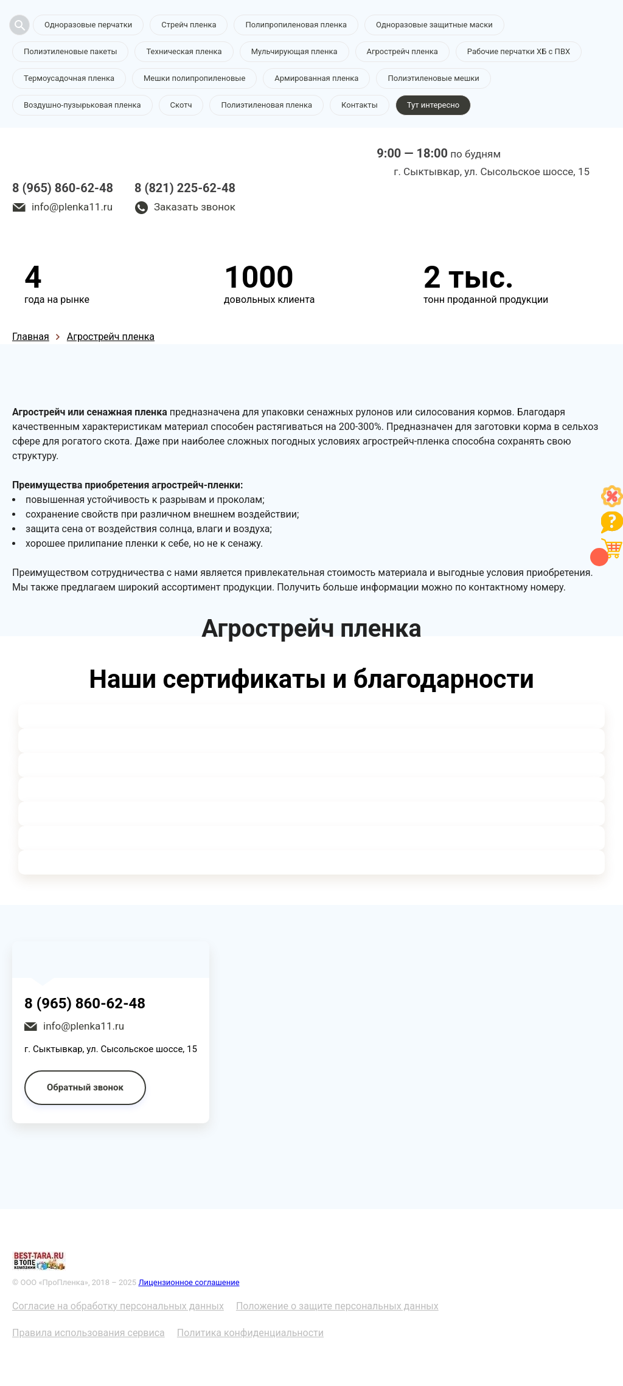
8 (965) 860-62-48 (62, 188)
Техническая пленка (183, 51)
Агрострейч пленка (402, 51)
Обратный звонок (85, 1087)
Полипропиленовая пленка (296, 24)
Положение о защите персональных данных (337, 1306)
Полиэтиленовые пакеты (70, 51)
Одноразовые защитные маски (434, 24)
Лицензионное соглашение (188, 1282)
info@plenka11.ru (72, 207)
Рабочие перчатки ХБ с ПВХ (518, 51)
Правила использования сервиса (88, 1333)
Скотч (181, 104)
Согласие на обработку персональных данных (118, 1306)
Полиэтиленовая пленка (266, 104)
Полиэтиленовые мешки (433, 78)
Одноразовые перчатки (88, 24)
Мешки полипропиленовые (194, 78)
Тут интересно (433, 104)
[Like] (612, 504)
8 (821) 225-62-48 (184, 188)
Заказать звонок (194, 207)
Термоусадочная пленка (69, 78)
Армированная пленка (316, 78)
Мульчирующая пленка (294, 51)
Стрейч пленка (188, 24)
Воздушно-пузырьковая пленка (82, 104)
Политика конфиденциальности (250, 1333)
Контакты (359, 104)
